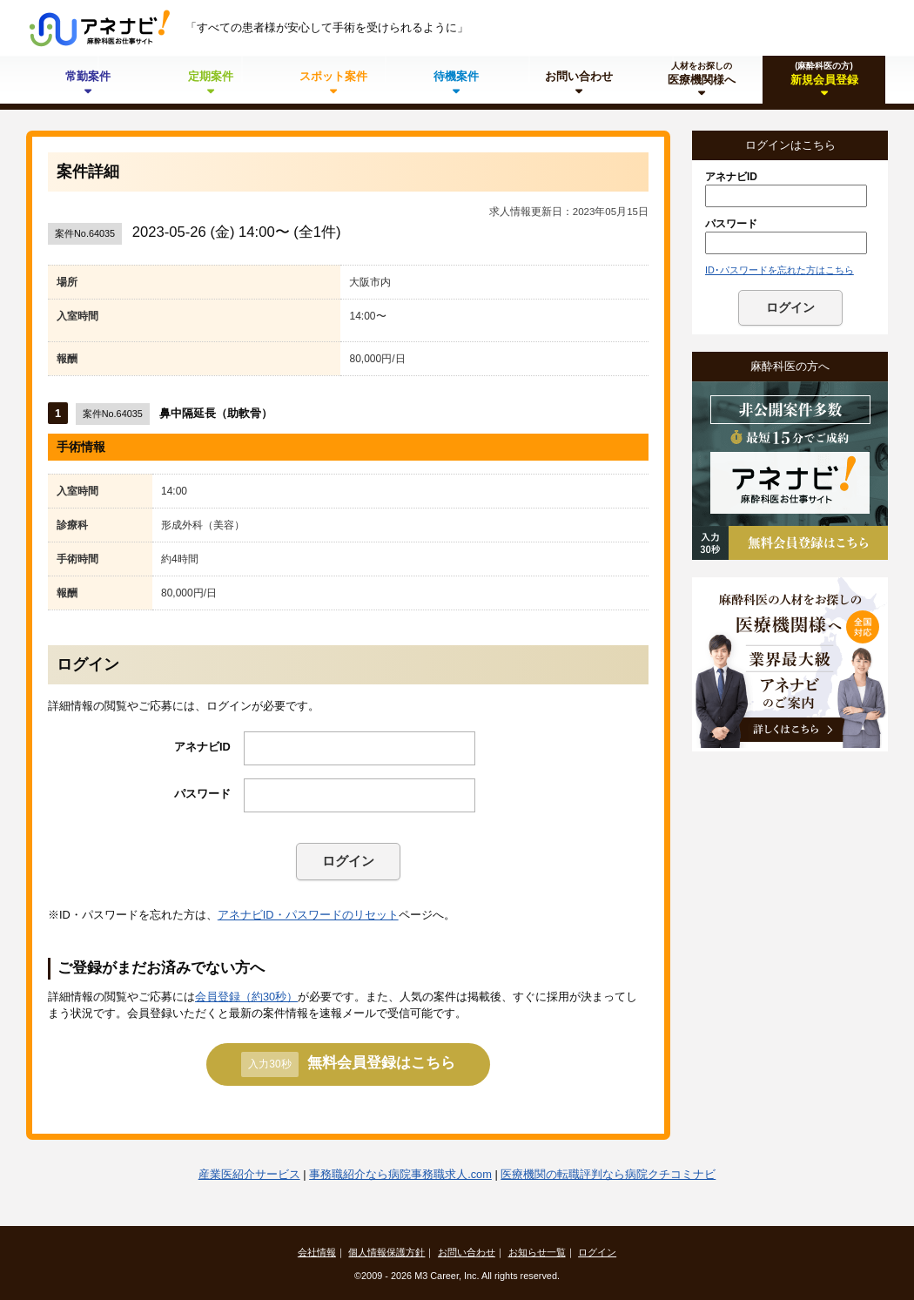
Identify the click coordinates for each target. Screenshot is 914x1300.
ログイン (348, 860)
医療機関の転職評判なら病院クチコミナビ (608, 1174)
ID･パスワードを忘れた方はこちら (779, 270)
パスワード (202, 793)
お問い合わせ (466, 1252)
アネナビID (202, 746)
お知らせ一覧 (537, 1252)
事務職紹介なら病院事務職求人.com (400, 1174)
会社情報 (317, 1252)
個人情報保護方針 (386, 1252)
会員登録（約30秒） (246, 996)
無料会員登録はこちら (347, 1064)
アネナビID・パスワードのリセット (308, 914)
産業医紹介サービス (249, 1174)
